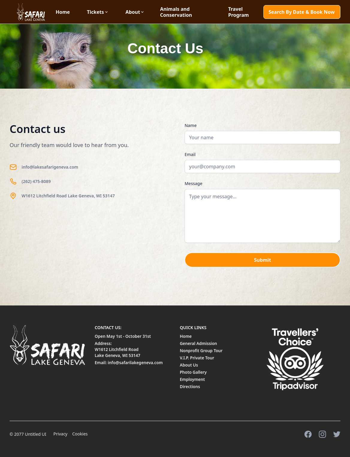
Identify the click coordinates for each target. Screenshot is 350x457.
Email (190, 154)
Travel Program (238, 12)
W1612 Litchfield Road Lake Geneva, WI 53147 (68, 196)
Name (191, 125)
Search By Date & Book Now (301, 12)
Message (193, 183)
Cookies (80, 434)
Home (63, 12)
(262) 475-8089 (36, 181)
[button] (101, 12)
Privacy (60, 434)
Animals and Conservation (176, 12)
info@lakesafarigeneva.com (50, 167)
